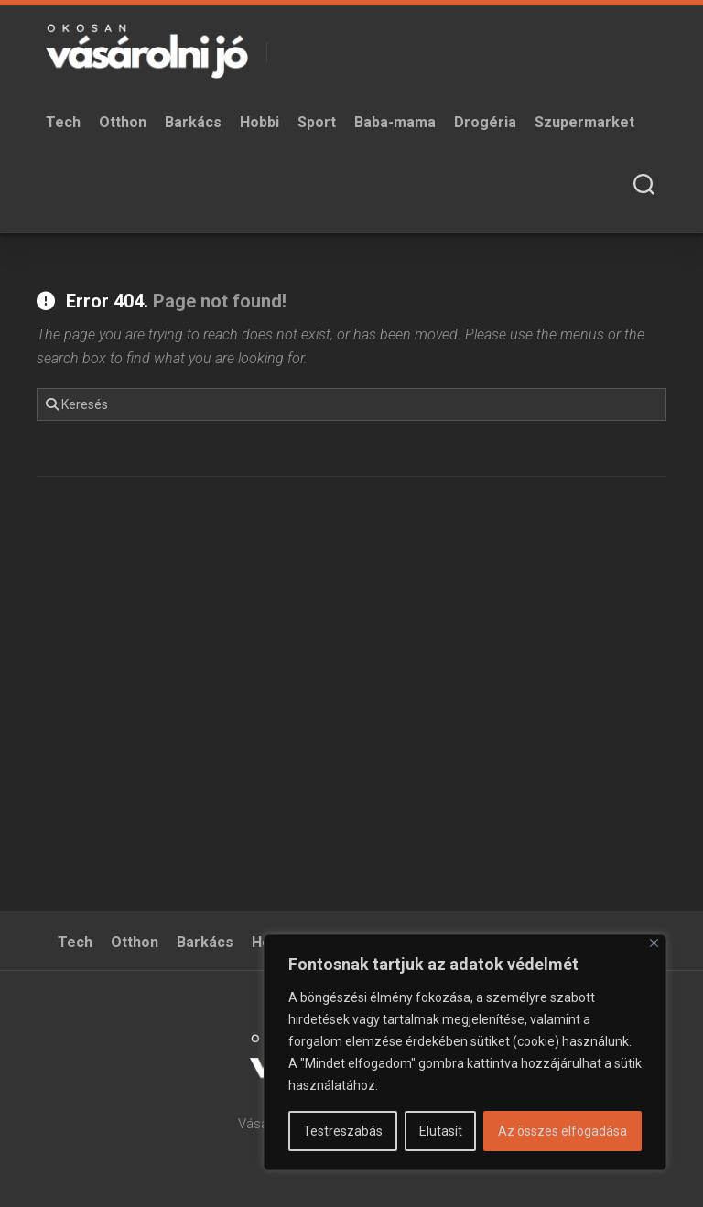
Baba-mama (395, 122)
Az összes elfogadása (562, 1131)
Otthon (122, 122)
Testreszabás (343, 1131)
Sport (316, 122)
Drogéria (485, 122)
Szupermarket (584, 122)
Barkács (193, 122)
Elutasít (440, 1131)
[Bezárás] (654, 943)
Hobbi (259, 122)
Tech (63, 122)
